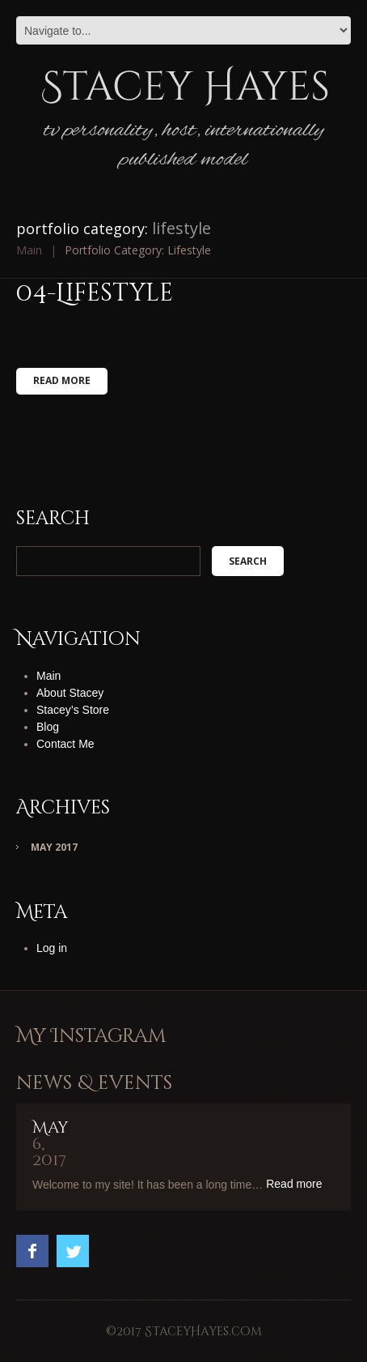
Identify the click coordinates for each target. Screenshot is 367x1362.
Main (29, 250)
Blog (47, 726)
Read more (62, 380)
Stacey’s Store (72, 709)
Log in (51, 947)
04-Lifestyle (94, 293)
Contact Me (65, 743)
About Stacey (69, 692)
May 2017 (54, 847)
